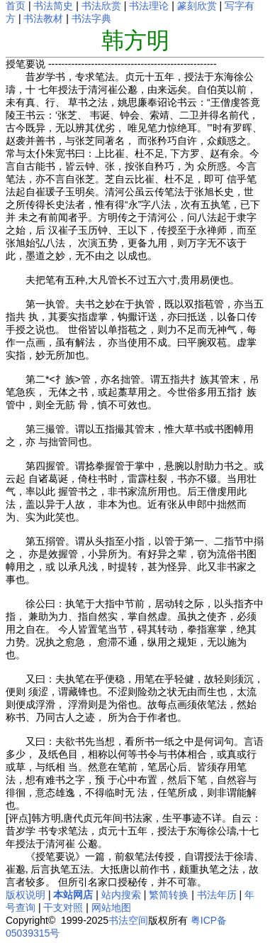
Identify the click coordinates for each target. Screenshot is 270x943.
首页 (16, 5)
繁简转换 (169, 894)
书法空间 (128, 920)
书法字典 (91, 18)
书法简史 (53, 5)
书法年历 (217, 894)
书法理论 (149, 5)
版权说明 (25, 894)
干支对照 (63, 907)
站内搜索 (121, 894)
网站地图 (111, 907)
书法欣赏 (101, 5)
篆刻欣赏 (197, 5)
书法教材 (43, 18)
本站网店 (73, 894)
